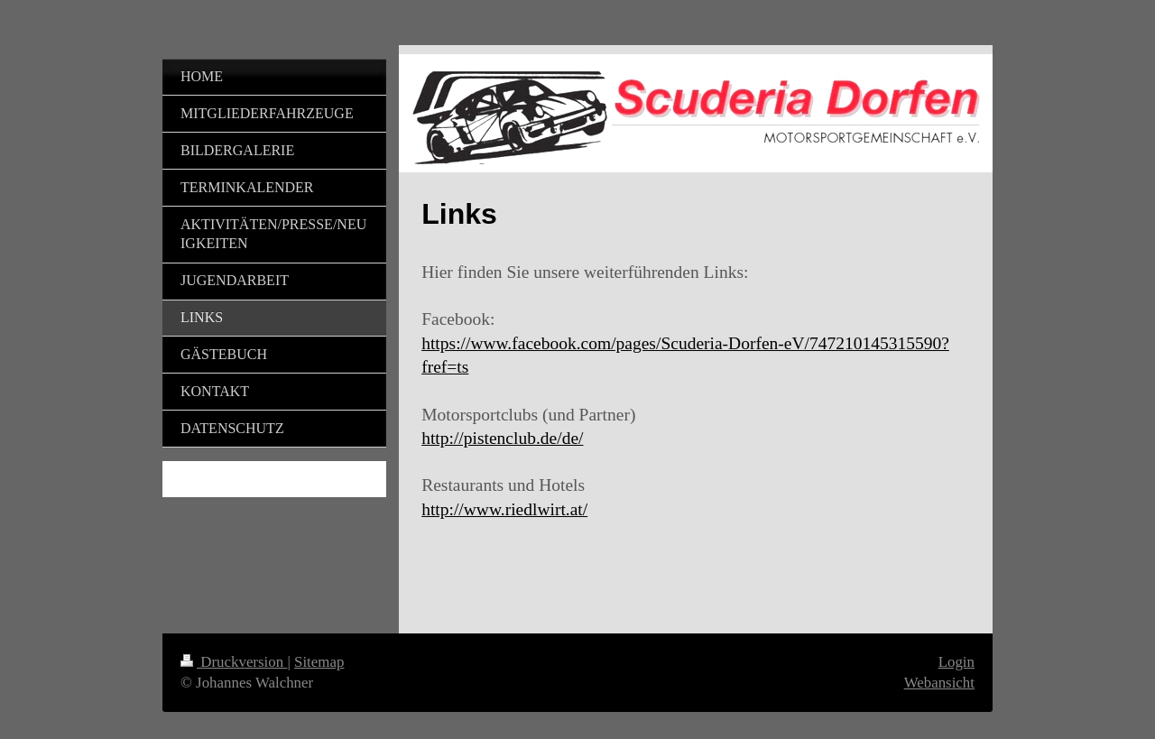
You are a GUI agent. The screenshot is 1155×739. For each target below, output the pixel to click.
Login (956, 661)
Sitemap (319, 661)
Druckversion (233, 661)
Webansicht (939, 682)
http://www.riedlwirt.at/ (504, 509)
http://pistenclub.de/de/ (502, 438)
